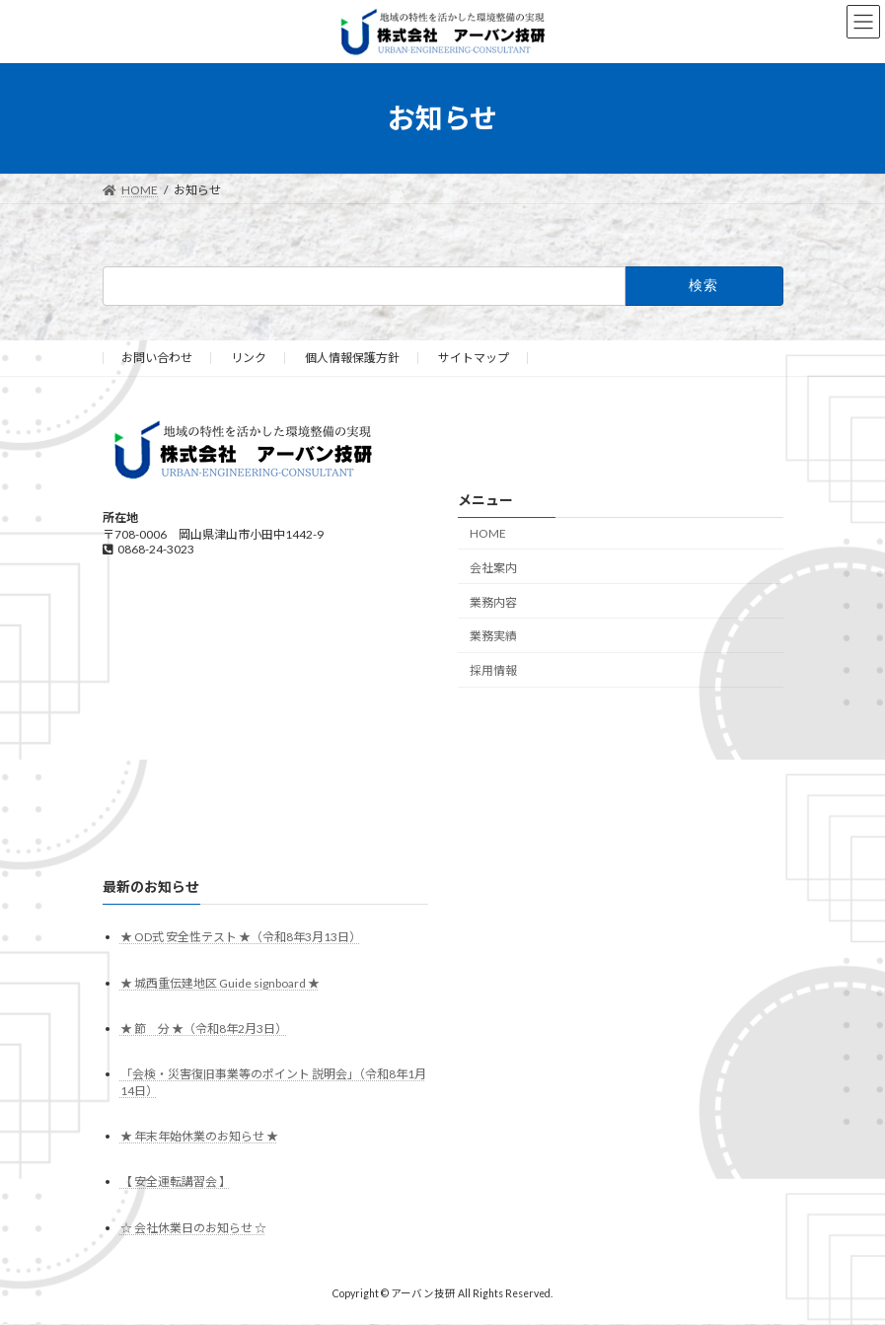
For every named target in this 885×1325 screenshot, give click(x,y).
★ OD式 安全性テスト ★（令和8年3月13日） (240, 937)
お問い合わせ (156, 357)
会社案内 (493, 567)
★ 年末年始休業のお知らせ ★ (199, 1137)
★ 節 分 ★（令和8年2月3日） (203, 1028)
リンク (248, 357)
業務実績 (493, 636)
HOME (488, 533)
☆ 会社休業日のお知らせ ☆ (193, 1227)
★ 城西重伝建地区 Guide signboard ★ (220, 983)
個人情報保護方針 (352, 357)
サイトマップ (473, 357)
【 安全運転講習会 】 (175, 1182)
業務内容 (493, 602)
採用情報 (493, 670)
